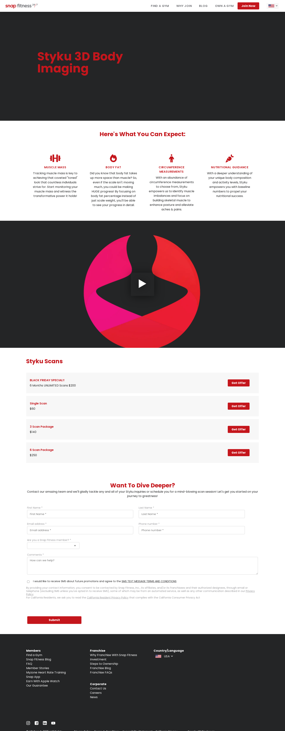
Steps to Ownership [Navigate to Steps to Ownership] (104, 664)
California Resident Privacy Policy (108, 597)
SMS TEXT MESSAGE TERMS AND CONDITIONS (149, 581)
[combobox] (273, 6)
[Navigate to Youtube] (53, 724)
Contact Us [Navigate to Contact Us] (98, 688)
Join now (248, 6)
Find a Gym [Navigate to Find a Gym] (34, 655)
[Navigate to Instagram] (28, 724)
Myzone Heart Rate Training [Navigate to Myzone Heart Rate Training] (46, 672)
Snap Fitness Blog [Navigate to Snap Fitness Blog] (38, 659)
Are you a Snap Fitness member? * (49, 540)
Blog (203, 6)
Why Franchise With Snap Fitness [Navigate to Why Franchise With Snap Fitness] (113, 655)
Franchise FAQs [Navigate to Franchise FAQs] (101, 672)
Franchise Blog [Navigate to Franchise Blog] (100, 668)
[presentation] (53, 608)
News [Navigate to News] (94, 697)
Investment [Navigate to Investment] (98, 659)
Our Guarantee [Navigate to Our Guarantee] (37, 685)
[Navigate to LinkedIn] (45, 724)
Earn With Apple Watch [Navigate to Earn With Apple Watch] (43, 681)
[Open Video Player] (142, 284)
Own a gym (224, 6)
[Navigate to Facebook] (37, 724)
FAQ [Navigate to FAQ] (29, 664)
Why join (184, 6)
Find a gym (160, 6)
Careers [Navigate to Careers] (96, 693)
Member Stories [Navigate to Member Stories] (37, 668)
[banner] (142, 66)
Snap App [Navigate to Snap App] (33, 677)
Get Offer (239, 383)
